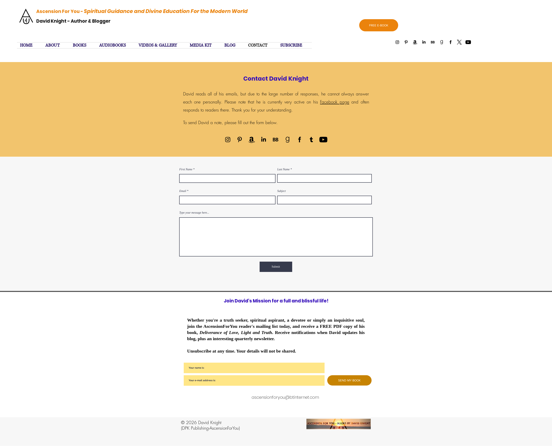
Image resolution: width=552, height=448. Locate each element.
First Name (185, 169)
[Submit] (276, 267)
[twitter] (311, 140)
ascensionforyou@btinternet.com (285, 397)
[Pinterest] (240, 140)
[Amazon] (252, 140)
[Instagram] (228, 140)
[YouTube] (323, 140)
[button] (294, 45)
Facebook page (334, 102)
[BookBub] (275, 140)
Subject (281, 191)
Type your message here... (194, 212)
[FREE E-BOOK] (378, 25)
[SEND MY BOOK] (349, 380)
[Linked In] (263, 140)
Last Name (283, 169)
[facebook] (299, 140)
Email (182, 191)
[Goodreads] (287, 140)
